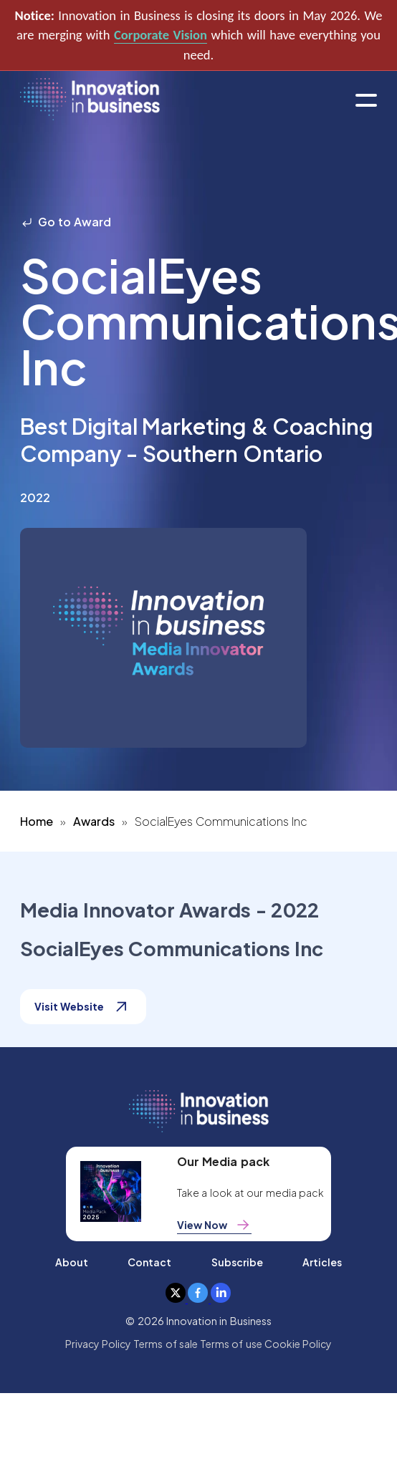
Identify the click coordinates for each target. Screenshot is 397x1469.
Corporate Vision (160, 35)
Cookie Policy (298, 1343)
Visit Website (83, 1006)
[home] (90, 100)
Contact (149, 1262)
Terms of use (231, 1343)
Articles (322, 1262)
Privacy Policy (98, 1343)
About (71, 1262)
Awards (94, 821)
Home (36, 821)
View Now (214, 1224)
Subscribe (237, 1262)
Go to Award (66, 221)
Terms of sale (165, 1343)
